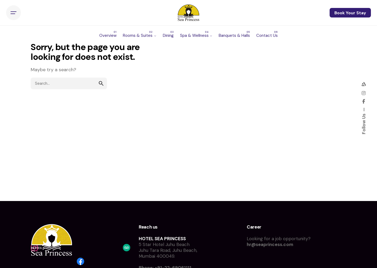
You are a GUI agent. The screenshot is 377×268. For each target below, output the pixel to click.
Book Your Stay (350, 13)
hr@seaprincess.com (270, 244)
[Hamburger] (13, 12)
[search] (101, 83)
